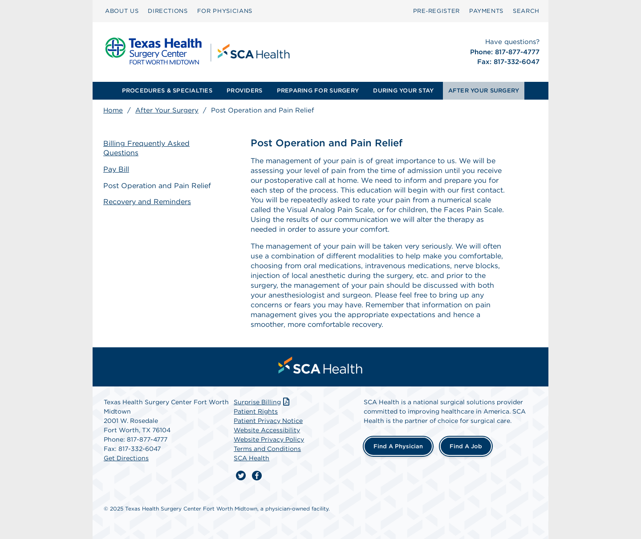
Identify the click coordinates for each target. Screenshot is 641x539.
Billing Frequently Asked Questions (146, 148)
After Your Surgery (167, 110)
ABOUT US (121, 11)
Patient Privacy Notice (268, 420)
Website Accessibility (267, 430)
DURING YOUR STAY (403, 90)
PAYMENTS (486, 11)
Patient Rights (256, 411)
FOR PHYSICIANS (224, 11)
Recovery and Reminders (147, 201)
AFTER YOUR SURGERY (483, 90)
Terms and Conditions (267, 448)
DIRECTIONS (168, 11)
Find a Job (466, 446)
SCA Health (251, 458)
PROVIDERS (244, 90)
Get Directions (126, 458)
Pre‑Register (436, 11)
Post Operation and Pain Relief (157, 185)
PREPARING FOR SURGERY (318, 90)
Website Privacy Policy (269, 439)
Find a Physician (398, 446)
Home (113, 110)
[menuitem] (121, 11)
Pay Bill (116, 169)
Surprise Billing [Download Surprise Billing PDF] (262, 402)
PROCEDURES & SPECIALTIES (167, 90)
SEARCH (526, 11)
